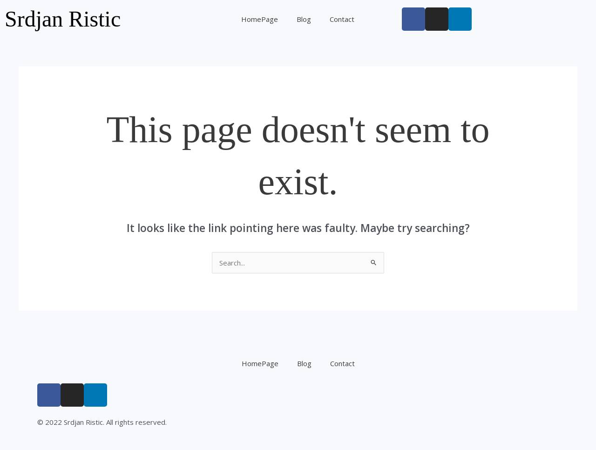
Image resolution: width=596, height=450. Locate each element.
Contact (342, 19)
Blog (304, 19)
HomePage (259, 19)
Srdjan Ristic (63, 19)
